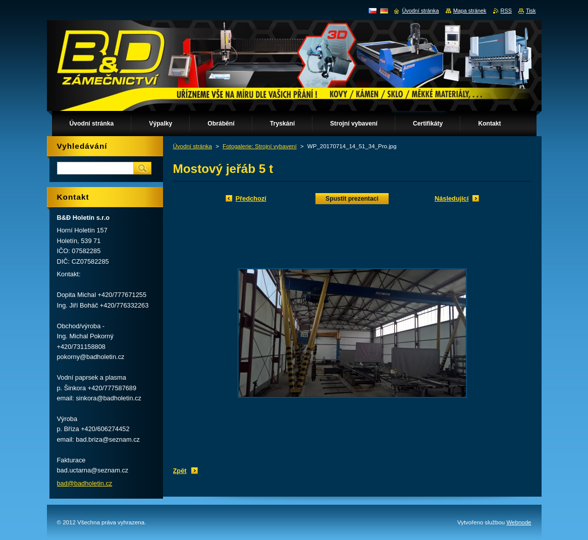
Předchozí (251, 198)
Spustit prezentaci (352, 198)
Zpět (180, 470)
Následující (452, 198)
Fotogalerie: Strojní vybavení (260, 146)
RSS (506, 11)
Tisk (531, 11)
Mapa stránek (470, 11)
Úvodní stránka (192, 146)
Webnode (518, 522)
